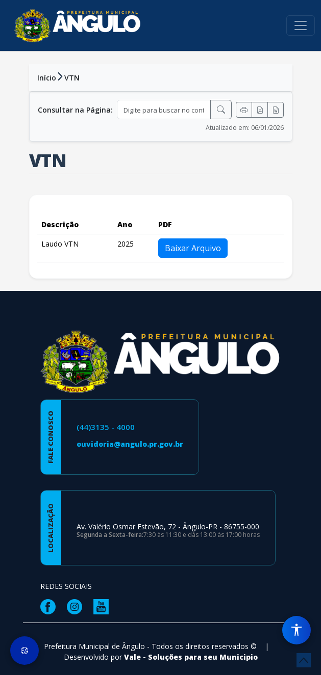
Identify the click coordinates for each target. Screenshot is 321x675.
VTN (72, 78)
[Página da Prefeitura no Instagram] (77, 606)
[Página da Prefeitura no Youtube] (103, 606)
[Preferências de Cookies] (24, 650)
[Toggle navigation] (300, 25)
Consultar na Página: (75, 110)
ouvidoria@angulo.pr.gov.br (130, 444)
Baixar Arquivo (193, 248)
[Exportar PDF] (260, 110)
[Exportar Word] (275, 110)
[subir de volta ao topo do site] (304, 660)
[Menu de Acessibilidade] (296, 630)
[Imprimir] (244, 110)
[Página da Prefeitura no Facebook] (50, 606)
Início (46, 78)
